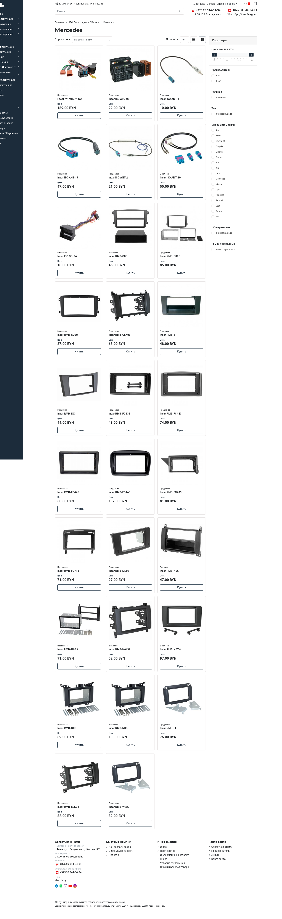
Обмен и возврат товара (182, 871)
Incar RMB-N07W (178, 652)
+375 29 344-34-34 (76, 868)
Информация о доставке (182, 859)
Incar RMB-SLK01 (77, 810)
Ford (226, 162)
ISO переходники (232, 113)
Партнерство (175, 855)
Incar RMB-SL (176, 731)
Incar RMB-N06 (177, 573)
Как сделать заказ (128, 851)
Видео (229, 3)
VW (225, 216)
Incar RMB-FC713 (77, 573)
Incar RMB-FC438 (128, 415)
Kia (225, 168)
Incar (226, 81)
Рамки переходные (233, 249)
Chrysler (227, 146)
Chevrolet (228, 141)
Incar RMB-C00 (126, 256)
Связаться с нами (229, 851)
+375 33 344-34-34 (76, 877)
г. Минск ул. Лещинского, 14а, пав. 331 (86, 853)
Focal (226, 75)
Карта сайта (226, 863)
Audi (226, 130)
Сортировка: (71, 39)
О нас (171, 851)
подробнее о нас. (165, 910)
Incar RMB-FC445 (77, 494)
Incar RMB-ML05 (127, 573)
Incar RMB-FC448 (128, 494)
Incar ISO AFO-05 (127, 98)
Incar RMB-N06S (76, 652)
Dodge (227, 157)
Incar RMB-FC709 (179, 494)
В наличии (229, 97)
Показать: (180, 39)
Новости (239, 3)
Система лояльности (129, 855)
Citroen (227, 152)
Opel (226, 189)
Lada (226, 173)
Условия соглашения (180, 867)
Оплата (219, 3)
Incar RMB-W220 (127, 810)
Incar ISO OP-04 (75, 256)
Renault (227, 200)
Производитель (228, 855)
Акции (223, 859)
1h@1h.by (68, 885)
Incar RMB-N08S (127, 731)
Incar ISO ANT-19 (76, 177)
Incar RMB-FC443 (179, 415)
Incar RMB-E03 (75, 415)
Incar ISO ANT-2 (126, 177)
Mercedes (228, 179)
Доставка (208, 3)
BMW (226, 135)
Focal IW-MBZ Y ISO (78, 98)
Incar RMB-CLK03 (128, 335)
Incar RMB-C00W (76, 335)
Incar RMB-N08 (75, 731)
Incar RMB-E (175, 335)
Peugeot (228, 195)
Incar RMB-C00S (178, 256)
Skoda (227, 211)
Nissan (227, 184)
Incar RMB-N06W (127, 652)
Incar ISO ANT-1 (177, 98)
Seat (226, 206)
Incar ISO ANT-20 (178, 177)
